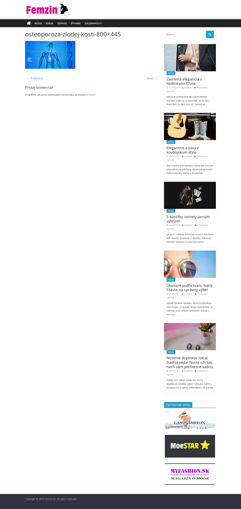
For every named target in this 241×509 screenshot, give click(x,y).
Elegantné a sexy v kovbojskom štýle (183, 150)
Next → (152, 78)
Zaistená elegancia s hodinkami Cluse (184, 81)
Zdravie (62, 23)
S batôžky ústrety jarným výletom (188, 218)
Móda (38, 23)
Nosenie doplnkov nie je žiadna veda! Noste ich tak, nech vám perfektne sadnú (190, 362)
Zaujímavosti (93, 23)
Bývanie (76, 23)
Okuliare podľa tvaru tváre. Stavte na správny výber (190, 287)
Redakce (188, 225)
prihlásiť (90, 94)
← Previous (35, 78)
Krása (49, 23)
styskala (188, 87)
